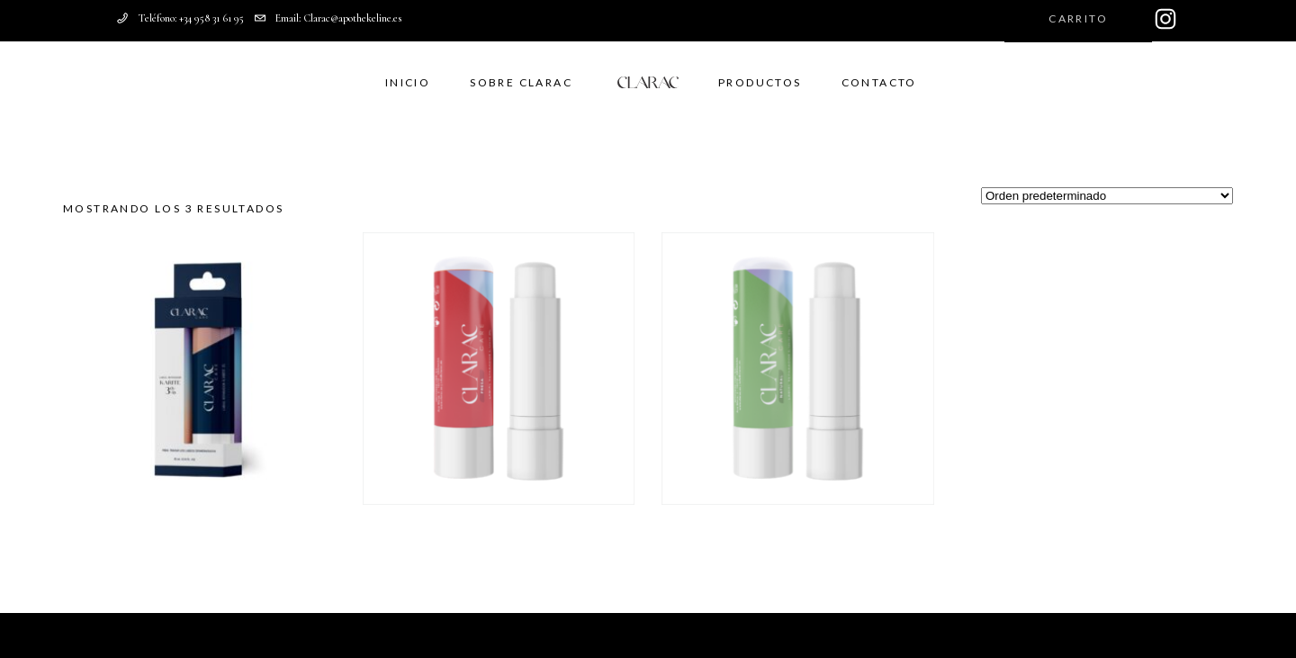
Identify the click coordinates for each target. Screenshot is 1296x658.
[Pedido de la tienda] (1107, 195)
